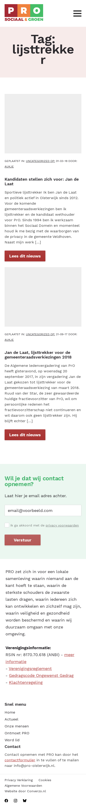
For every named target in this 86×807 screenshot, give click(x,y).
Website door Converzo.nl (25, 791)
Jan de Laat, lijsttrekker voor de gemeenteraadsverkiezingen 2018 (38, 354)
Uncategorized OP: (40, 161)
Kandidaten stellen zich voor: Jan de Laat (42, 181)
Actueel (11, 719)
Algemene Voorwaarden (23, 785)
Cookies (45, 780)
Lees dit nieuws (25, 256)
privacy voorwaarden (62, 525)
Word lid (12, 740)
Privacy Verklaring (19, 780)
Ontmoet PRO (17, 733)
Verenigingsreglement (30, 668)
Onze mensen (17, 726)
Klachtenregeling (26, 682)
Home (10, 712)
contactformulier (20, 760)
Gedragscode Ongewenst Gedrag (41, 675)
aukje (9, 166)
